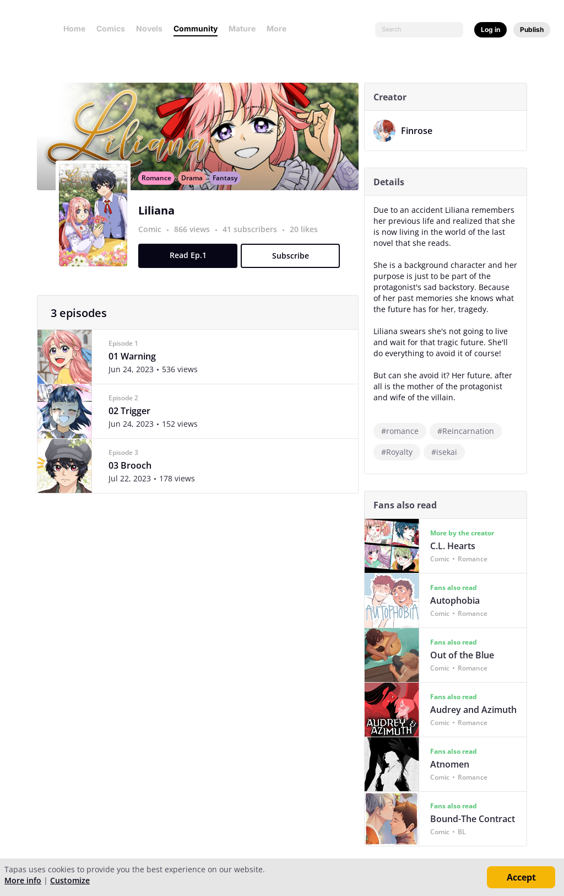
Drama (194, 190)
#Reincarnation (468, 431)
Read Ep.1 (190, 267)
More (280, 28)
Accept (521, 877)
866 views (196, 241)
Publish (532, 29)
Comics (110, 28)
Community (195, 28)
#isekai (447, 452)
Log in (490, 29)
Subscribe (292, 267)
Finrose (419, 130)
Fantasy (227, 190)
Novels (149, 28)
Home (74, 28)
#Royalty (399, 452)
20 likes (306, 241)
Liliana (159, 222)
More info (22, 880)
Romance (159, 190)
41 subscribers (253, 241)
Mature (242, 28)
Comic (152, 241)
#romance (402, 431)
